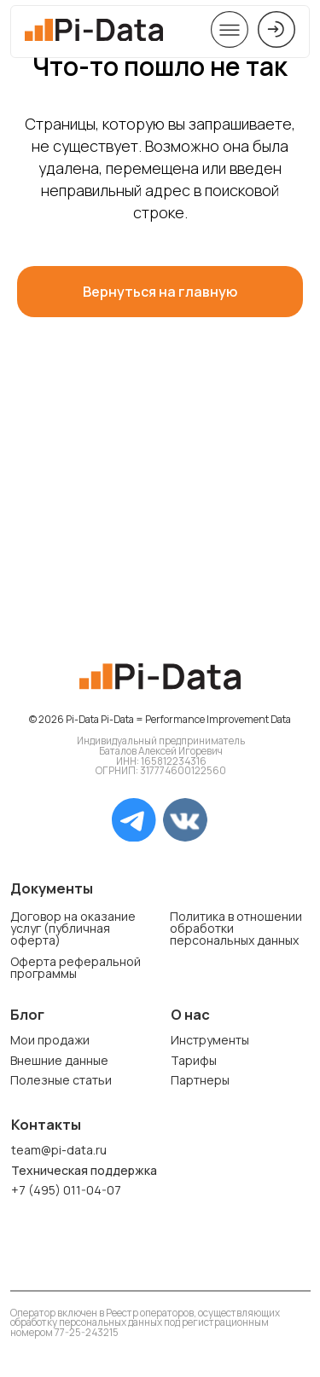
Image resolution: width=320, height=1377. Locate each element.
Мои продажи (50, 1040)
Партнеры (200, 1080)
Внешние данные (59, 1060)
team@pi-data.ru (59, 1150)
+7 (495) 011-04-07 (66, 1190)
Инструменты (210, 1040)
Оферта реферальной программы (75, 967)
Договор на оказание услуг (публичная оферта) (73, 928)
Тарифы (194, 1060)
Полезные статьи (61, 1080)
